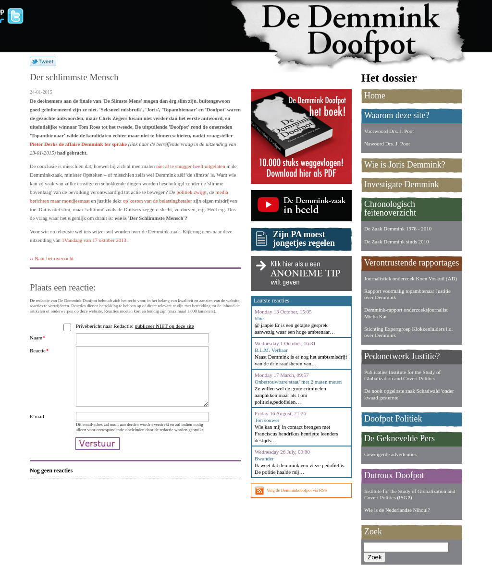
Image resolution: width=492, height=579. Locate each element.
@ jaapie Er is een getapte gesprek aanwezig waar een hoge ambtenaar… (295, 328)
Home (374, 95)
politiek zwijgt (191, 192)
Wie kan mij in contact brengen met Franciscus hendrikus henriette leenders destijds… (296, 433)
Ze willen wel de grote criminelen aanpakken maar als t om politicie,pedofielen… (290, 395)
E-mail (37, 428)
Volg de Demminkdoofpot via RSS (297, 490)
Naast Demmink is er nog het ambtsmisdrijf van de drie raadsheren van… (301, 360)
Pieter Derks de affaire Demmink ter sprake (78, 144)
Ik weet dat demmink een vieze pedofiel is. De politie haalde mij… (300, 468)
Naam (37, 337)
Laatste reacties (271, 300)
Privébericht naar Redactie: (136, 326)
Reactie (39, 350)
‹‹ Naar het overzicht (52, 258)
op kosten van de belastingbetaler (157, 201)
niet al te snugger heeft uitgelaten (190, 166)
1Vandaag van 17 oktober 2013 (94, 240)
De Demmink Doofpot (356, 30)
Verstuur (97, 460)
